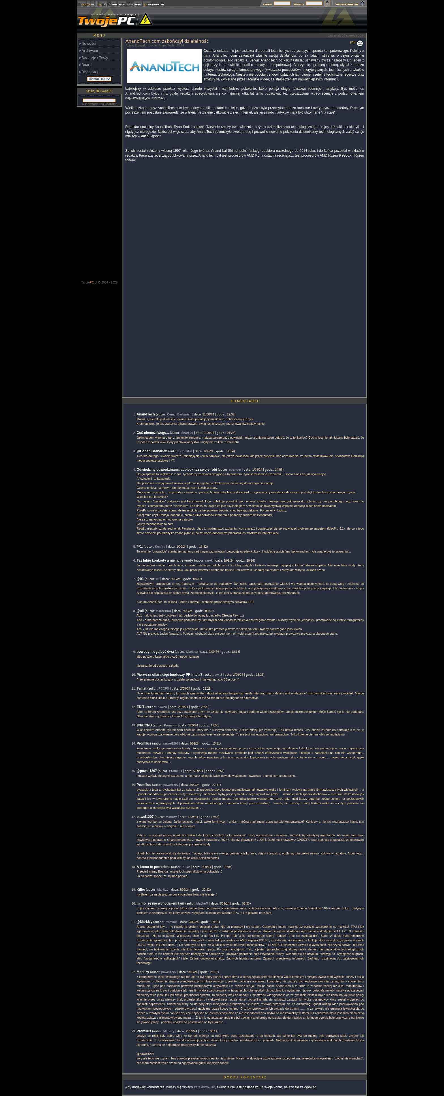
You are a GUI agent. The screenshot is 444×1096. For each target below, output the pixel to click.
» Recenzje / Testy (93, 57)
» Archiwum (88, 50)
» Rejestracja (89, 72)
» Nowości (87, 43)
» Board (85, 65)
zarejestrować (204, 1087)
